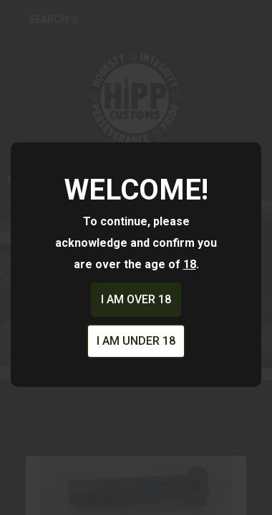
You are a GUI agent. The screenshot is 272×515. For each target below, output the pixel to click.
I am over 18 (136, 299)
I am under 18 (136, 341)
